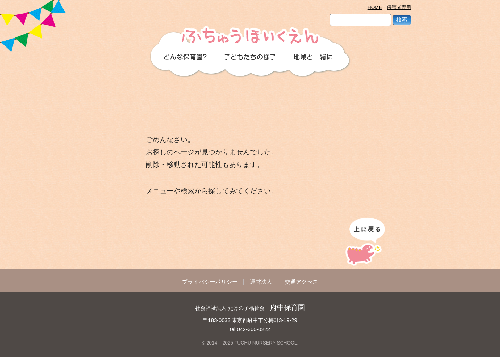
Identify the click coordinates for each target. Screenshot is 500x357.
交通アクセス (301, 282)
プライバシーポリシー (210, 282)
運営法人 (261, 282)
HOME (375, 7)
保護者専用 (399, 7)
